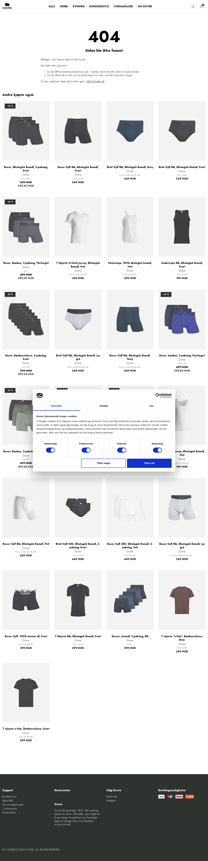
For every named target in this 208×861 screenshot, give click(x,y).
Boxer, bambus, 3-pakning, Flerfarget (182, 355)
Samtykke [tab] (56, 406)
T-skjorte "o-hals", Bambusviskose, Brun (182, 638)
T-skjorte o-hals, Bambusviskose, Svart (26, 728)
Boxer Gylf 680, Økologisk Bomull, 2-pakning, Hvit (130, 545)
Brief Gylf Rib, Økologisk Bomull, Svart (182, 167)
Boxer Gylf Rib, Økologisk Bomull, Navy (129, 357)
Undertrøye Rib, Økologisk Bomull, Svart (182, 264)
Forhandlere (123, 6)
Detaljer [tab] (104, 406)
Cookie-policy (9, 808)
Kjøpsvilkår (7, 800)
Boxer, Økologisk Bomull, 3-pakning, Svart (26, 168)
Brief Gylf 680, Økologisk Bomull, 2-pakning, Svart (78, 545)
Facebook (111, 796)
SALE (52, 6)
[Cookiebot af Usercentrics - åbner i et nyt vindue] (158, 395)
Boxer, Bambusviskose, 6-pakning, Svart (26, 357)
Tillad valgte (103, 463)
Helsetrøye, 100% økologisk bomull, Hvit (130, 264)
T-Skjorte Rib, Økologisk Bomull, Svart (78, 636)
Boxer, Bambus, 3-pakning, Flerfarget (26, 263)
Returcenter (62, 790)
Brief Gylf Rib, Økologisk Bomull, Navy (130, 167)
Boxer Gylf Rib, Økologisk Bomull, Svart (78, 168)
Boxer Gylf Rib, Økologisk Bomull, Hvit (26, 544)
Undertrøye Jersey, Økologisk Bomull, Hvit (182, 453)
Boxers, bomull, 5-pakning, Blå (130, 636)
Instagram (111, 800)
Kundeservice (99, 6)
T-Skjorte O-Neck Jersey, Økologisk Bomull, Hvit (78, 264)
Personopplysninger (13, 804)
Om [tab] (151, 406)
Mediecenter (9, 812)
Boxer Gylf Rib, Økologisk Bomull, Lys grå (182, 545)
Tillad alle (149, 463)
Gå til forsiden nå (95, 81)
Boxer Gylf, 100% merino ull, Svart (26, 636)
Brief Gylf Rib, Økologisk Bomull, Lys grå (78, 357)
